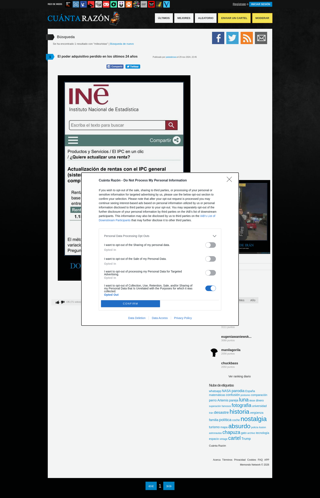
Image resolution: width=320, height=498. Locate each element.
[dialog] (160, 249)
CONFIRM (130, 303)
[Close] (230, 181)
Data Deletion (137, 318)
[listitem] (160, 236)
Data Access (160, 318)
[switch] (210, 245)
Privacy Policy (183, 318)
